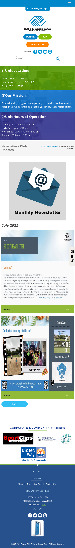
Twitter (40, 52)
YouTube (45, 52)
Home (43, 146)
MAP (44, 505)
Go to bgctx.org (38, 8)
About (20, 484)
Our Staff (38, 484)
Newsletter (37, 44)
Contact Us (51, 484)
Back (14, 404)
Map (20, 85)
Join (45, 37)
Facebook (35, 52)
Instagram (50, 52)
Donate (30, 37)
